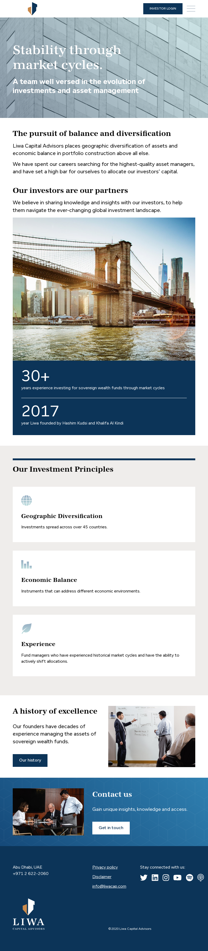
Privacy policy (105, 867)
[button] (191, 9)
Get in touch (111, 828)
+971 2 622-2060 (31, 874)
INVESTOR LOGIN (163, 8)
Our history (30, 760)
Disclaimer (101, 877)
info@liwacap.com (109, 886)
